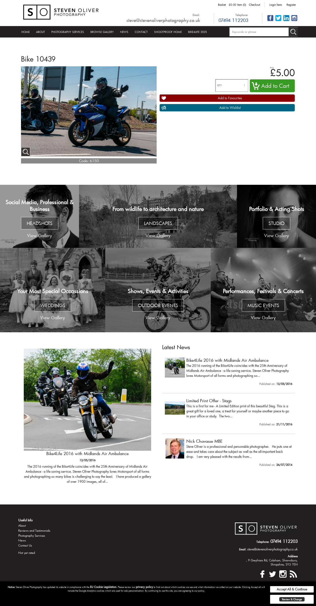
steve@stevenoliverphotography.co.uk (163, 20)
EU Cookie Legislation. (103, 587)
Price (272, 67)
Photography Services (67, 32)
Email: (196, 15)
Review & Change (292, 599)
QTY (219, 85)
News (124, 32)
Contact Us (25, 545)
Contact (141, 32)
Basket (222, 4)
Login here (275, 4)
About (40, 32)
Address (293, 556)
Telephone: (241, 15)
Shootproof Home (168, 32)
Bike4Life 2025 (197, 32)
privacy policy (144, 587)
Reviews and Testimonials (34, 530)
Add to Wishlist (230, 107)
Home (25, 32)
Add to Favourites (230, 98)
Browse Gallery (102, 32)
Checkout (254, 4)
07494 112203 (233, 20)
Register (291, 4)
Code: (84, 160)
